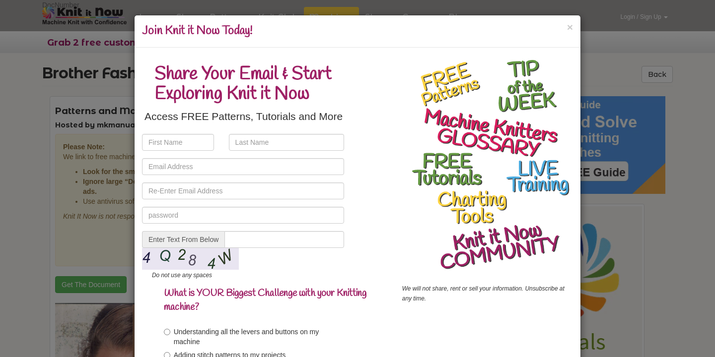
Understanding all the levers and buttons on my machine (241, 337)
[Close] (570, 27)
